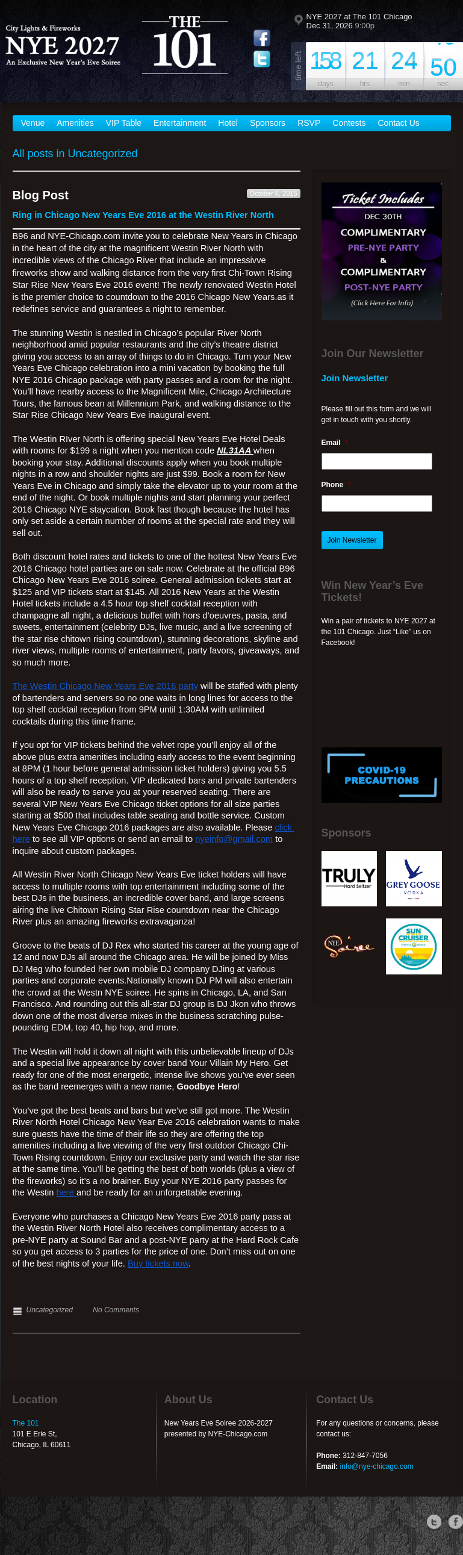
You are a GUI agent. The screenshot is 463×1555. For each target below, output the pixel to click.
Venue (33, 123)
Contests (348, 123)
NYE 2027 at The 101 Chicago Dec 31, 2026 (359, 21)
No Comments (116, 1310)
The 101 (26, 1423)
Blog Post (41, 195)
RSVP (308, 123)
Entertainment (180, 123)
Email (335, 442)
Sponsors (267, 123)
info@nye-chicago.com (376, 1466)
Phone (336, 485)
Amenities (75, 123)
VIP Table (123, 123)
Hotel (228, 123)
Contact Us (399, 123)
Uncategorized (49, 1310)
